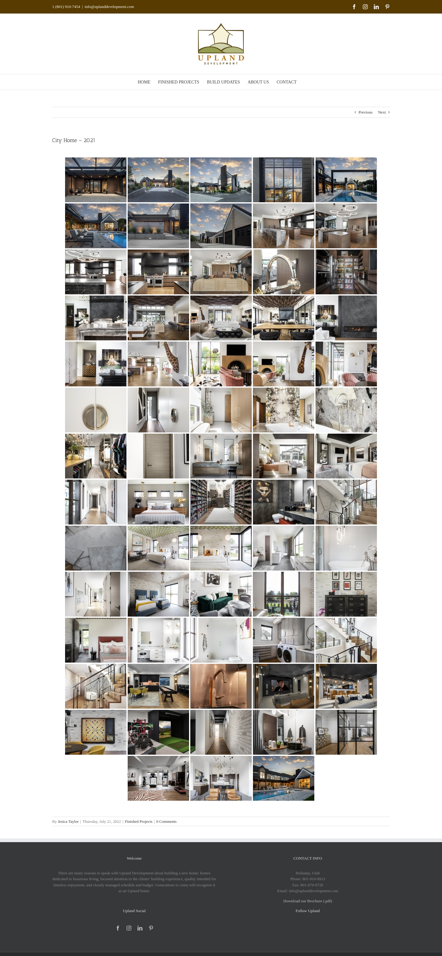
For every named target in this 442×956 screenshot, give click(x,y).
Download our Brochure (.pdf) (307, 901)
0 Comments (166, 821)
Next (382, 112)
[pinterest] (151, 928)
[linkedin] (140, 928)
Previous (366, 112)
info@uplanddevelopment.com (109, 6)
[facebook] (117, 928)
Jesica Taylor (68, 821)
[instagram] (128, 928)
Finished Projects (139, 821)
